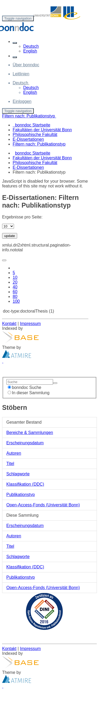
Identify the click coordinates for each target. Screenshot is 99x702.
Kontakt (9, 323)
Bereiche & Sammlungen (29, 432)
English (30, 51)
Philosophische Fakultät (35, 162)
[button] (15, 43)
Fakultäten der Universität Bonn (42, 158)
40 (15, 287)
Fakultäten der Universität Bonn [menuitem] (42, 130)
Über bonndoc (26, 65)
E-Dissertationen (28, 167)
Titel (10, 463)
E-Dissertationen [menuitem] (28, 139)
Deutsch (31, 46)
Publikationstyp (20, 494)
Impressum (30, 323)
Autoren (13, 453)
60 (15, 291)
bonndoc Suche (24, 387)
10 (15, 277)
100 (16, 301)
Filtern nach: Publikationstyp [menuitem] (39, 144)
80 (15, 296)
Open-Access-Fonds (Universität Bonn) (43, 505)
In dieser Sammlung (28, 393)
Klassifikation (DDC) (25, 484)
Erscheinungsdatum (25, 443)
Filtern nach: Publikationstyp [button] (29, 116)
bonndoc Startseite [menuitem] (31, 125)
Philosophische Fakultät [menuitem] (35, 134)
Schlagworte (18, 474)
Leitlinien (21, 74)
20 (15, 282)
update (9, 236)
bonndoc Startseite (32, 153)
